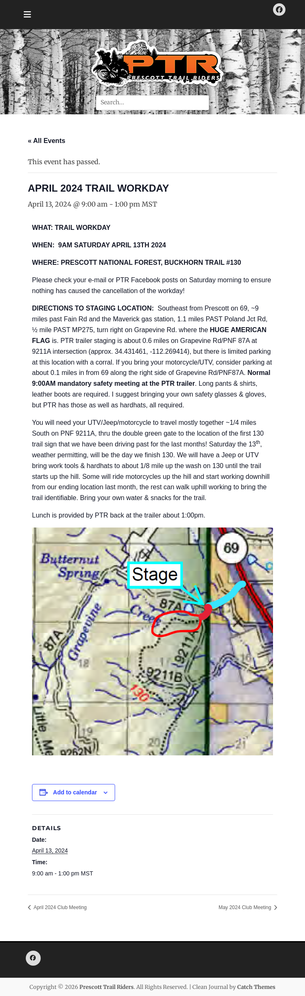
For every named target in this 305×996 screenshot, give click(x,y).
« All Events (46, 140)
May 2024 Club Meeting (246, 907)
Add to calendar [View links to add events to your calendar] (75, 792)
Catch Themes (256, 987)
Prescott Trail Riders (106, 987)
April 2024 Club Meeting (59, 907)
